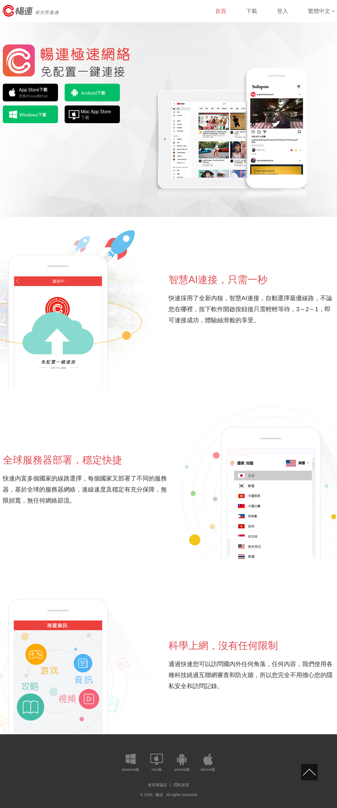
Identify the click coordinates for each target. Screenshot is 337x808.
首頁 (220, 11)
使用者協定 (157, 785)
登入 (282, 11)
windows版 (130, 769)
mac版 (156, 769)
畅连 (159, 795)
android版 (181, 769)
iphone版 (208, 769)
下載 (251, 11)
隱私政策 (181, 785)
